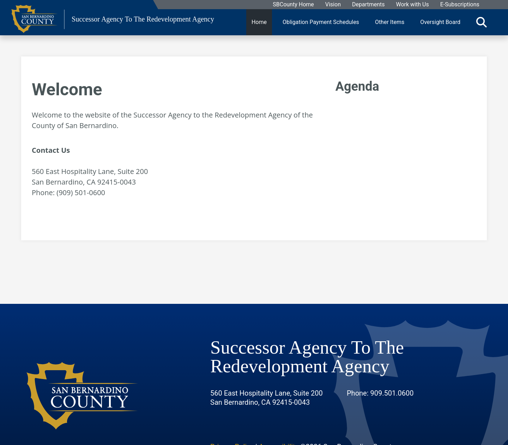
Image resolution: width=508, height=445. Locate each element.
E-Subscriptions (459, 5)
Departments (368, 5)
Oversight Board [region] (440, 22)
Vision (332, 5)
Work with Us (412, 5)
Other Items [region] (389, 22)
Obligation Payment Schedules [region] (321, 22)
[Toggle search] (481, 22)
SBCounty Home (293, 5)
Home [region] (259, 22)
